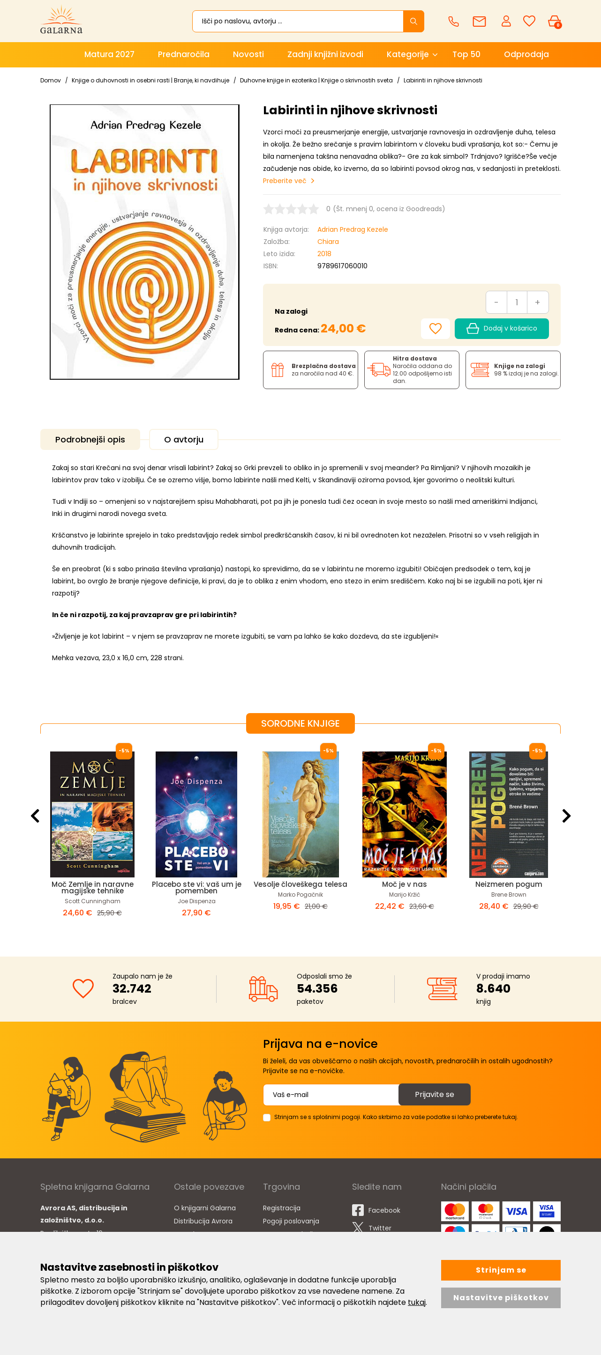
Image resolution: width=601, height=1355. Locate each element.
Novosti (248, 54)
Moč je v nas (404, 884)
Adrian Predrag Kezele (352, 229)
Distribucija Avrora (203, 1221)
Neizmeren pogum (508, 884)
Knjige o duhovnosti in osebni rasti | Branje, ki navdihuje (150, 80)
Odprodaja (526, 54)
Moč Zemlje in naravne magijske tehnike (93, 887)
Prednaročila (184, 54)
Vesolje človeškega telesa (300, 884)
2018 (324, 253)
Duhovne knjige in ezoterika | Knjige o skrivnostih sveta (316, 80)
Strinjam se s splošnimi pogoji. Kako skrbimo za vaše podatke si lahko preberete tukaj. (396, 1117)
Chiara (328, 241)
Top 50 (466, 54)
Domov (50, 80)
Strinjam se (501, 1270)
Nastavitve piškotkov (501, 1297)
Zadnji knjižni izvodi (325, 54)
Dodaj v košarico (501, 328)
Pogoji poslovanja (291, 1221)
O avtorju (183, 439)
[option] (92, 837)
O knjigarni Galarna (205, 1208)
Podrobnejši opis (90, 439)
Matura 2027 (109, 54)
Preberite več (285, 180)
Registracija (281, 1208)
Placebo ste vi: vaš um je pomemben (196, 887)
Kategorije (408, 54)
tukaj (417, 1302)
